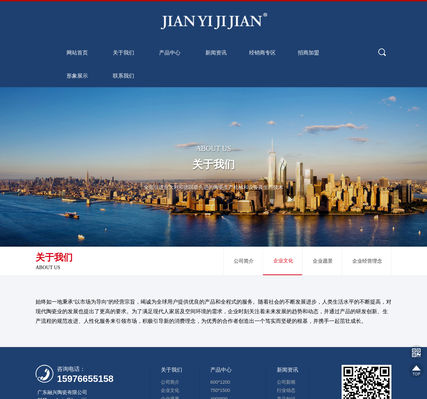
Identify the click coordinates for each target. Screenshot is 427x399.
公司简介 (244, 261)
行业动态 (286, 390)
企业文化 (283, 260)
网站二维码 (416, 352)
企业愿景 (323, 261)
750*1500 (220, 390)
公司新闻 (286, 382)
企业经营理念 (367, 261)
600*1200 (220, 382)
